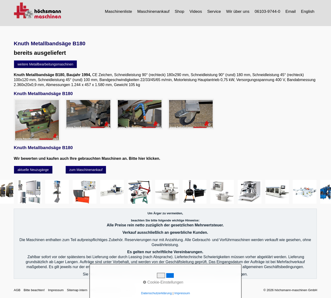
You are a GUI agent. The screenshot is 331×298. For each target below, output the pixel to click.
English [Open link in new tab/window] (307, 11)
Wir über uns (237, 11)
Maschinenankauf (153, 11)
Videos (195, 11)
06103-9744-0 (267, 11)
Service (214, 11)
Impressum (56, 290)
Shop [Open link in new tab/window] (179, 11)
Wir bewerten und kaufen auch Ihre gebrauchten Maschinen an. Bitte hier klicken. (87, 158)
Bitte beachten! (34, 290)
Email (290, 11)
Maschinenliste (118, 11)
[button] (45, 64)
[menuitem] (118, 11)
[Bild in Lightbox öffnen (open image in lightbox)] (37, 120)
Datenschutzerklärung (106, 290)
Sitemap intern (77, 290)
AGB (17, 290)
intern (128, 290)
